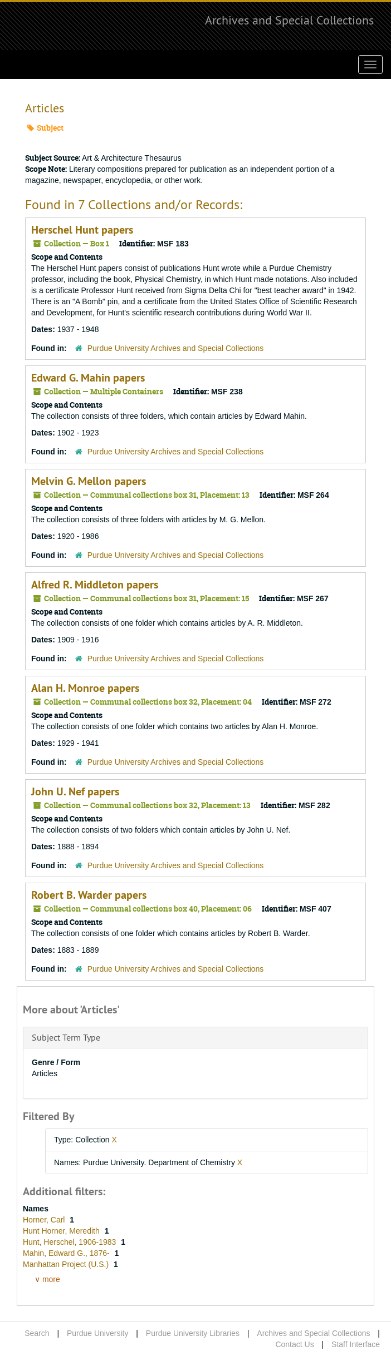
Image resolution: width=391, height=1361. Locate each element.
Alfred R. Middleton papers (94, 584)
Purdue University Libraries (193, 1333)
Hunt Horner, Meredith (62, 1230)
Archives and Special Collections (289, 20)
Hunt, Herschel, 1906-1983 (70, 1242)
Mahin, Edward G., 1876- (67, 1253)
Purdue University (98, 1333)
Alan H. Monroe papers (85, 688)
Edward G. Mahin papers (88, 377)
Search (37, 1333)
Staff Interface (355, 1344)
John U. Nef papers (75, 791)
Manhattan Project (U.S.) (67, 1264)
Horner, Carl (45, 1219)
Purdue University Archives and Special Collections (175, 348)
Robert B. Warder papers (88, 895)
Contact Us (294, 1344)
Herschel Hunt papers (82, 229)
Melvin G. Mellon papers (88, 481)
